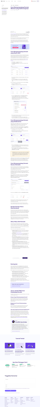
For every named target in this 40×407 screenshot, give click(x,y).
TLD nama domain (19, 227)
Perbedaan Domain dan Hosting (16, 278)
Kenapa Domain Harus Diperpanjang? (4, 15)
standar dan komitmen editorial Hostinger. (21, 309)
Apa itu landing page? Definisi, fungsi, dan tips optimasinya (9, 343)
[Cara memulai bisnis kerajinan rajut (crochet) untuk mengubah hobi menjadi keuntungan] (20, 338)
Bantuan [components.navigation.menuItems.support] (15, 1)
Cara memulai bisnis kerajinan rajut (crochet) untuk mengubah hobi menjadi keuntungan (19, 344)
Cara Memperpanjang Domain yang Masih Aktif (4, 10)
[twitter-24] (31, 401)
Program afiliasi (21, 392)
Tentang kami (27, 390)
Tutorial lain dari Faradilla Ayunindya (16, 323)
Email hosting (6, 393)
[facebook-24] (29, 401)
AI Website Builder (16, 392)
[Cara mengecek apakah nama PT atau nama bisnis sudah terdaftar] (30, 338)
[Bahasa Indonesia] (33, 1)
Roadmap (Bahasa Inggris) (22, 393)
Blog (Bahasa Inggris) (28, 392)
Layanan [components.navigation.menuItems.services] (9, 1)
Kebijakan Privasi (26, 380)
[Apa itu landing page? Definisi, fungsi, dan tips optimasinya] (10, 338)
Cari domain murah (12, 390)
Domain (13, 5)
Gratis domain (12, 391)
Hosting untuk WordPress (7, 391)
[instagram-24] (30, 401)
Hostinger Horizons (16, 390)
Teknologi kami (27, 391)
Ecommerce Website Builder (17, 393)
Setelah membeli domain (19, 225)
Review (21, 391)
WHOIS (11, 392)
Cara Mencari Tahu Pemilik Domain (16, 277)
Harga (20, 390)
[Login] (38, 1)
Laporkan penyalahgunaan (33, 393)
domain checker (19, 224)
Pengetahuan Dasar (32, 391)
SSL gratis (11, 393)
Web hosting (6, 390)
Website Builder (16, 391)
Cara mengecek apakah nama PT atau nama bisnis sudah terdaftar (30, 343)
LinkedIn (22, 321)
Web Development (16, 5)
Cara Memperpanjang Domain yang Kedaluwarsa (4, 11)
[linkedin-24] (28, 401)
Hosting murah (6, 399)
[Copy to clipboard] (25, 24)
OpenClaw (5, 397)
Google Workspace (6, 398)
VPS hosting (6, 392)
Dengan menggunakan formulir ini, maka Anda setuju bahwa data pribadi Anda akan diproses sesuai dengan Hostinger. (17, 380)
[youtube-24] (32, 401)
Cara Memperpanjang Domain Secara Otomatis (4, 13)
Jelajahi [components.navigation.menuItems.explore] (12, 1)
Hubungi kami (32, 392)
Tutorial (11, 5)
